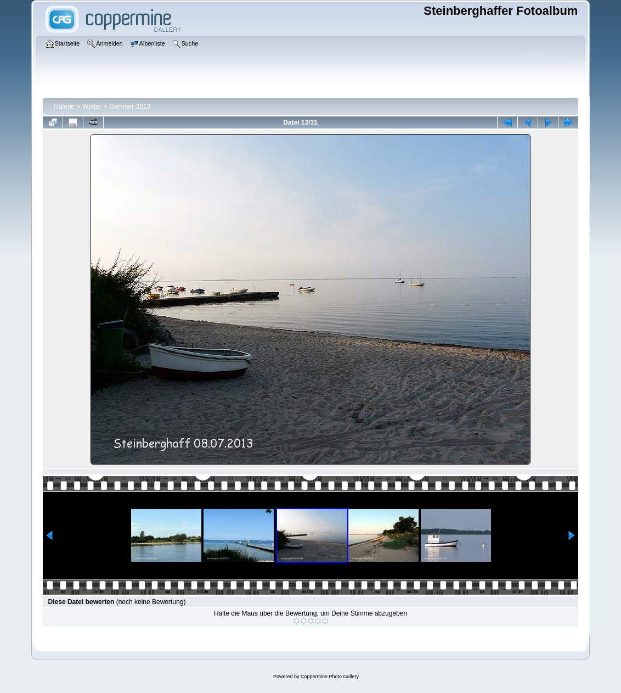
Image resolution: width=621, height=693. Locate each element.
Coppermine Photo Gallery (330, 676)
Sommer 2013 (129, 106)
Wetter (91, 106)
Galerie (64, 106)
